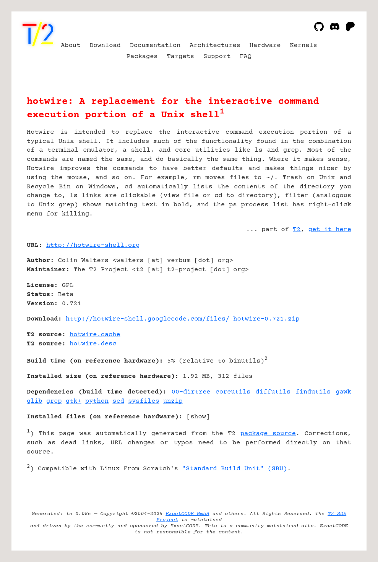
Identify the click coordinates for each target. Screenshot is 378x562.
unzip (173, 401)
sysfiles (143, 401)
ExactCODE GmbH (187, 514)
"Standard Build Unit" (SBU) (234, 469)
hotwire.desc (93, 344)
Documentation (155, 45)
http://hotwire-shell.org (93, 245)
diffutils (273, 392)
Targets (180, 56)
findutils (313, 392)
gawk (343, 392)
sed (118, 401)
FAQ (245, 56)
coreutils (233, 392)
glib (34, 401)
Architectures (215, 45)
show (198, 417)
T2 (296, 229)
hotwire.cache (95, 334)
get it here (329, 229)
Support (216, 56)
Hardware (265, 45)
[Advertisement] (328, 291)
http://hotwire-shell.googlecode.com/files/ (147, 319)
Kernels (303, 45)
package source (268, 433)
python (97, 401)
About (70, 45)
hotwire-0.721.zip (266, 319)
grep (54, 401)
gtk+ (73, 401)
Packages (142, 56)
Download (105, 45)
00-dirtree (191, 392)
